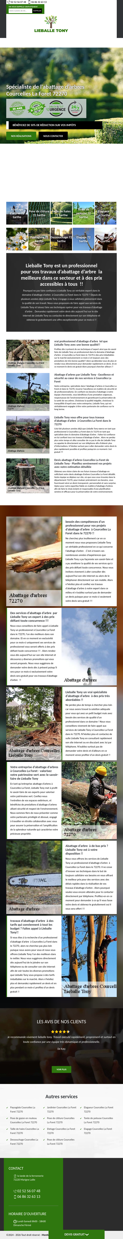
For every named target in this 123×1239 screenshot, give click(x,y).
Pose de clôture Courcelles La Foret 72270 (60, 1120)
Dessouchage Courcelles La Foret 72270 (24, 1141)
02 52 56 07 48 (16, 2)
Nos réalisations (21, 136)
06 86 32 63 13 (37, 2)
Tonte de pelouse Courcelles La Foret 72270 (98, 1120)
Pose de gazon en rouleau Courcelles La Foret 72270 (23, 1120)
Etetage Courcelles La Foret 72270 (61, 1131)
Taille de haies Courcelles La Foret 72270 (24, 1131)
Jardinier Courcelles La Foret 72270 (61, 1109)
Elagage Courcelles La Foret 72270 (98, 1131)
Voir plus (61, 1069)
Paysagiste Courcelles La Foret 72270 (22, 1109)
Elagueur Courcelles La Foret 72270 (98, 1109)
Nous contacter (53, 136)
